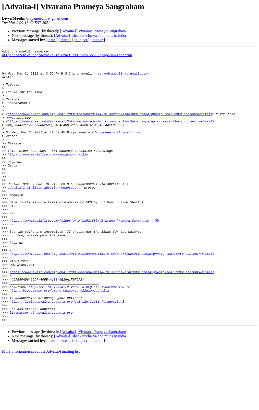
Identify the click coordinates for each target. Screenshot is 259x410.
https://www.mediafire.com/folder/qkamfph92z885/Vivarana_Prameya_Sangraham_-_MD (84, 255)
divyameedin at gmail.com (47, 18)
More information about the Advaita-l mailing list (41, 406)
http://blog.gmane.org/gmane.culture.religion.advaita (59, 339)
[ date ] (51, 40)
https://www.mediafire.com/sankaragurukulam (48, 175)
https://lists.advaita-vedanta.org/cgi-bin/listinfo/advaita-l (67, 352)
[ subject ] (81, 40)
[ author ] (97, 40)
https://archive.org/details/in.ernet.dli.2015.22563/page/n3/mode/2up (67, 56)
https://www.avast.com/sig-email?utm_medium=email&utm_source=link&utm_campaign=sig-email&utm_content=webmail (110, 127)
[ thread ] (65, 40)
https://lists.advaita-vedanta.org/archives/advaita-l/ (79, 334)
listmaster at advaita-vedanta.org (41, 365)
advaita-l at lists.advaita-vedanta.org (44, 215)
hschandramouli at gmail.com (121, 78)
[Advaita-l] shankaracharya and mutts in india (90, 35)
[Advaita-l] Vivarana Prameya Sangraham (93, 31)
